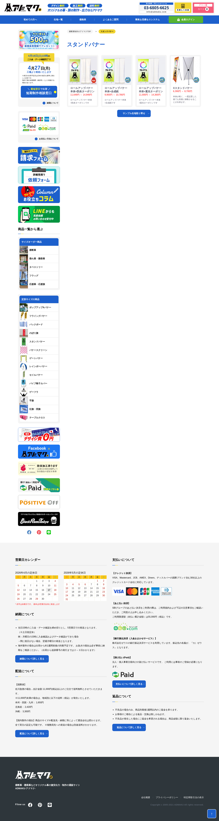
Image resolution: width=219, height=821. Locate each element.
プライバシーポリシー (167, 797)
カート (203, 9)
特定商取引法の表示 (194, 797)
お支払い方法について (49, 139)
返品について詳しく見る (129, 727)
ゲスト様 (203, 5)
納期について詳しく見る (32, 659)
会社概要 (145, 797)
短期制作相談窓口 (39, 91)
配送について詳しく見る (32, 733)
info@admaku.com (156, 12)
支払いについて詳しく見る (129, 684)
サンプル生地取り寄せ (134, 113)
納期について (53, 103)
